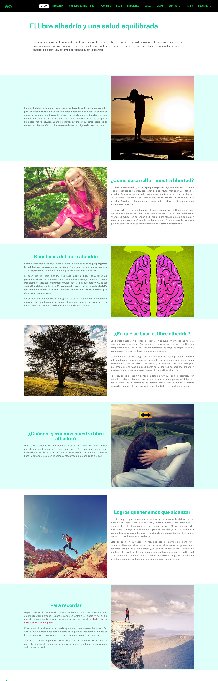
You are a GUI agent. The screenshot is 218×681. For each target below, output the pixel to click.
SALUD (148, 6)
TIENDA (189, 6)
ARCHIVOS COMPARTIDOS (81, 6)
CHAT (44, 6)
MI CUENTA (57, 6)
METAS (160, 6)
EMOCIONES (133, 6)
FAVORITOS (105, 6)
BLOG (119, 6)
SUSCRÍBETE (204, 6)
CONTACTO (174, 6)
